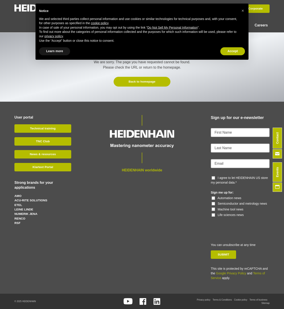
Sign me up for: (222, 192)
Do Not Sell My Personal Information (172, 27)
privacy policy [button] (53, 36)
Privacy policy (203, 299)
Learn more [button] (54, 51)
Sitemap (265, 303)
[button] (242, 10)
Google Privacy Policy (231, 273)
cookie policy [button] (99, 23)
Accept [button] (232, 51)
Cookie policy (240, 299)
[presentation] (241, 225)
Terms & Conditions (222, 299)
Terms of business (258, 299)
